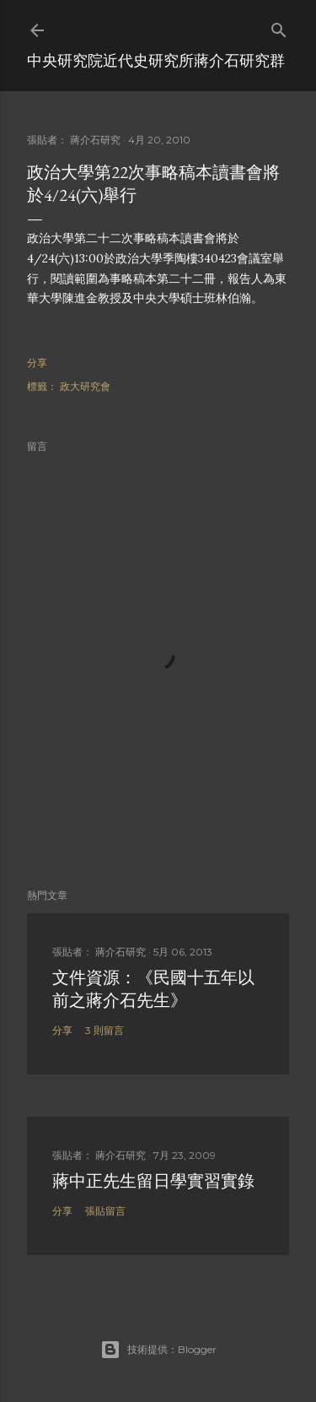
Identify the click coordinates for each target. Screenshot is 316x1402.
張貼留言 (105, 1210)
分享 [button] (37, 362)
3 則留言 (104, 1030)
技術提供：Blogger (158, 1350)
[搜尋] (279, 26)
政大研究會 (85, 386)
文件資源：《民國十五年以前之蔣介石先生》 (153, 988)
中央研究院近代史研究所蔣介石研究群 (156, 60)
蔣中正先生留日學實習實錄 (153, 1181)
